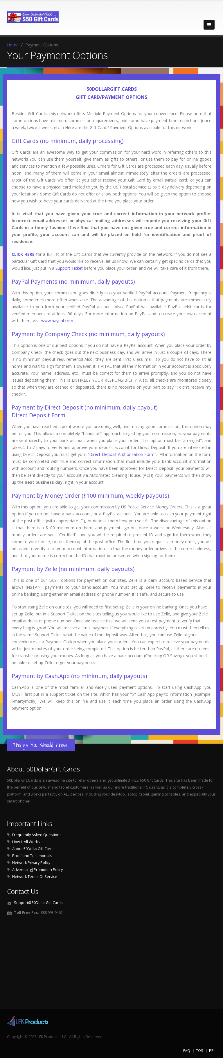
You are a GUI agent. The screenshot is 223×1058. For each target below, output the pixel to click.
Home (13, 45)
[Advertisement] (111, 964)
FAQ (186, 1050)
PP (211, 1050)
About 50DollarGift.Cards (33, 848)
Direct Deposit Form (38, 415)
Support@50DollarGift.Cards (38, 902)
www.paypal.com (57, 320)
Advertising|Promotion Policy (37, 869)
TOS (199, 1050)
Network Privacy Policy (31, 862)
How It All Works (26, 841)
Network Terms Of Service (34, 876)
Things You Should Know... (40, 745)
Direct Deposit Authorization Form (121, 454)
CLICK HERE (23, 254)
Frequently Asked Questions (37, 834)
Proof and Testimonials (32, 855)
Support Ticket (69, 268)
